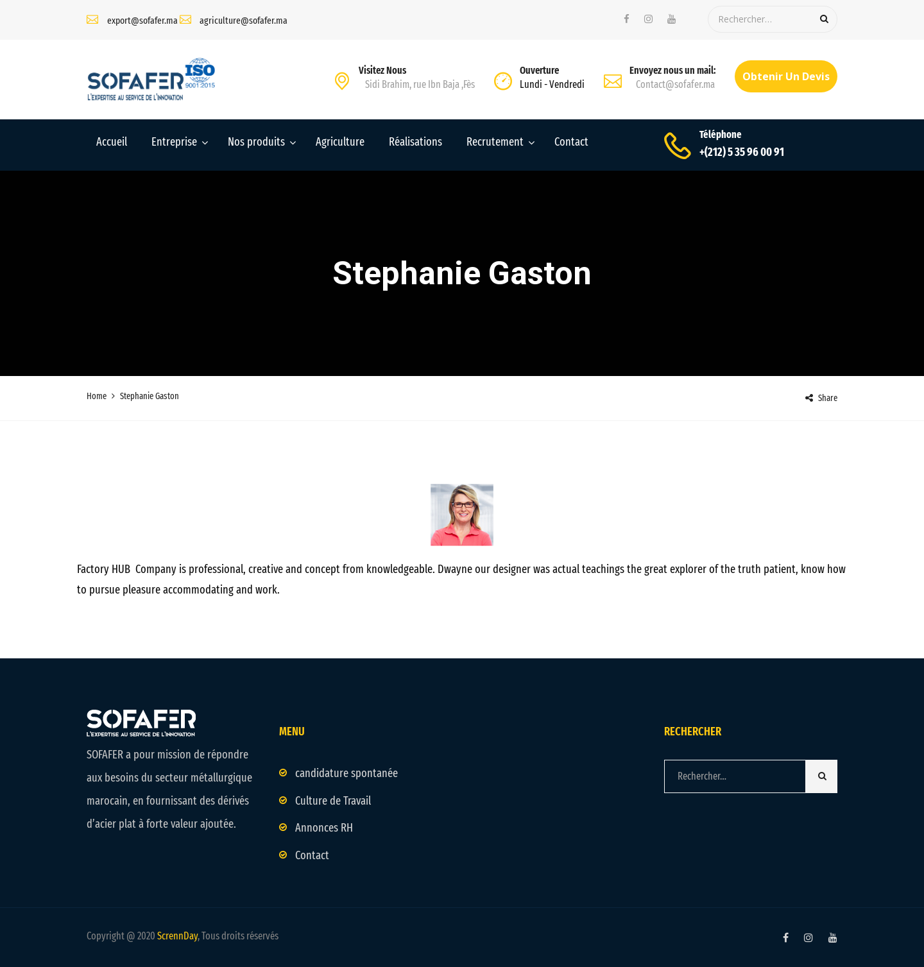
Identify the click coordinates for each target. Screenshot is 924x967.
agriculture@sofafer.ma (243, 20)
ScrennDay (177, 936)
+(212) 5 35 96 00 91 (741, 152)
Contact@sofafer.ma (675, 84)
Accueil (111, 142)
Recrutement (495, 142)
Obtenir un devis (786, 76)
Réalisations (415, 142)
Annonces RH (324, 828)
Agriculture (340, 142)
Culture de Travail (333, 801)
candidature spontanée (346, 773)
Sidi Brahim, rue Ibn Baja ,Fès (420, 84)
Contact (571, 142)
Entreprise (174, 142)
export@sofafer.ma (142, 20)
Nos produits (256, 142)
